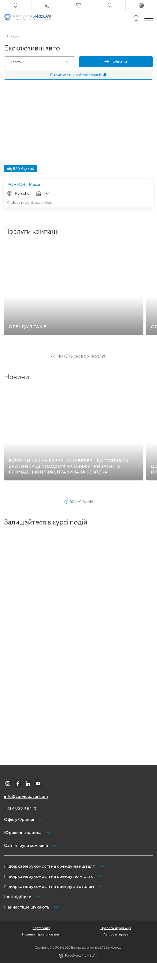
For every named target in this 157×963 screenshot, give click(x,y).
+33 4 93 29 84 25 (21, 808)
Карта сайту (41, 928)
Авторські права (115, 934)
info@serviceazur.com (26, 796)
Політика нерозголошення (41, 934)
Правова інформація (115, 928)
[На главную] (28, 18)
